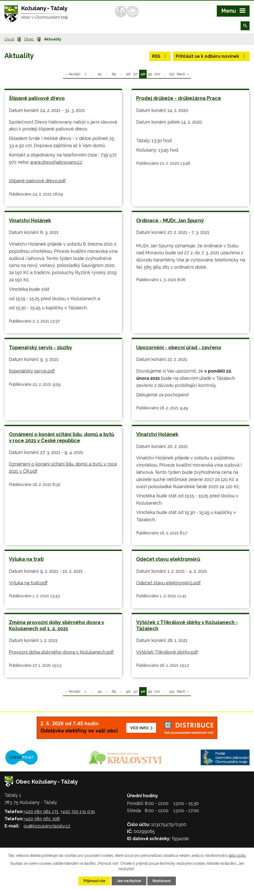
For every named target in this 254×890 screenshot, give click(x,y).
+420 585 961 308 (42, 818)
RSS (160, 56)
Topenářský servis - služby (40, 347)
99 (150, 74)
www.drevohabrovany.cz (56, 162)
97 (135, 74)
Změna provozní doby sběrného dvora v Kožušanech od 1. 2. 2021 (56, 625)
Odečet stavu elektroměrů (168, 559)
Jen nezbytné (129, 881)
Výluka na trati (26, 559)
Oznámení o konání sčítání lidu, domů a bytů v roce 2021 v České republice (61, 437)
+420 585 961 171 (41, 811)
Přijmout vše (94, 881)
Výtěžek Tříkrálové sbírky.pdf (167, 652)
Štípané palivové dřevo (37, 98)
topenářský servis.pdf (32, 371)
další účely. (237, 856)
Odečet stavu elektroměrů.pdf (168, 582)
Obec (29, 39)
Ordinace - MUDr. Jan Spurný (170, 220)
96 (128, 74)
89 (114, 74)
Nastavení (162, 881)
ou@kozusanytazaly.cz (47, 825)
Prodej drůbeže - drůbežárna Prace (178, 98)
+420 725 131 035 (78, 811)
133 (171, 74)
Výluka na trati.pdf (28, 582)
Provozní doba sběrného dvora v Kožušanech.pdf (61, 652)
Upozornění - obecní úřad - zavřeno (178, 347)
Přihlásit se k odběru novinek (211, 56)
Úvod (9, 39)
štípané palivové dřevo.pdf (37, 180)
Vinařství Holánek (30, 220)
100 (157, 74)
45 (99, 74)
